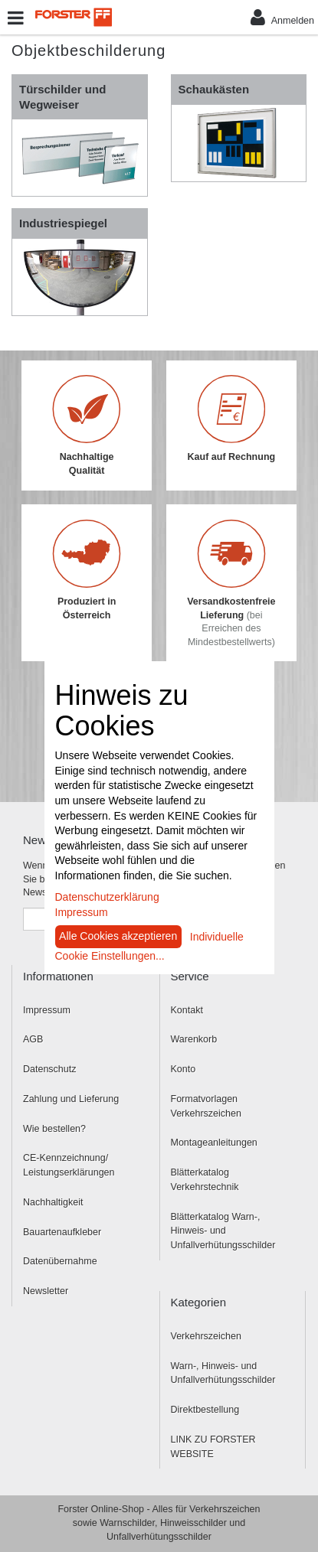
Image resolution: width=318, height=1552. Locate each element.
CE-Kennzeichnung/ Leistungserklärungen (69, 1165)
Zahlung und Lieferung (71, 1099)
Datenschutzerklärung (107, 897)
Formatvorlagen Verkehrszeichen (206, 1106)
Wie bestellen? (54, 1128)
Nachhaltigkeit (53, 1202)
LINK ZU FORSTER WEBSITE (213, 1446)
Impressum (46, 1010)
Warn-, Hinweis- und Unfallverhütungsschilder (223, 1373)
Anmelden (282, 17)
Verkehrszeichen (206, 1336)
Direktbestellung (205, 1409)
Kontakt (187, 1010)
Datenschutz (49, 1069)
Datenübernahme (60, 1261)
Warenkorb (194, 1039)
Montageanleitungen (214, 1142)
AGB (33, 1039)
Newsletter (45, 1291)
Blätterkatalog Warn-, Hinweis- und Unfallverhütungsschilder (223, 1231)
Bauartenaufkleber (62, 1232)
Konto (183, 1069)
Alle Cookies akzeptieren (118, 936)
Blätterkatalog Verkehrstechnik (205, 1179)
